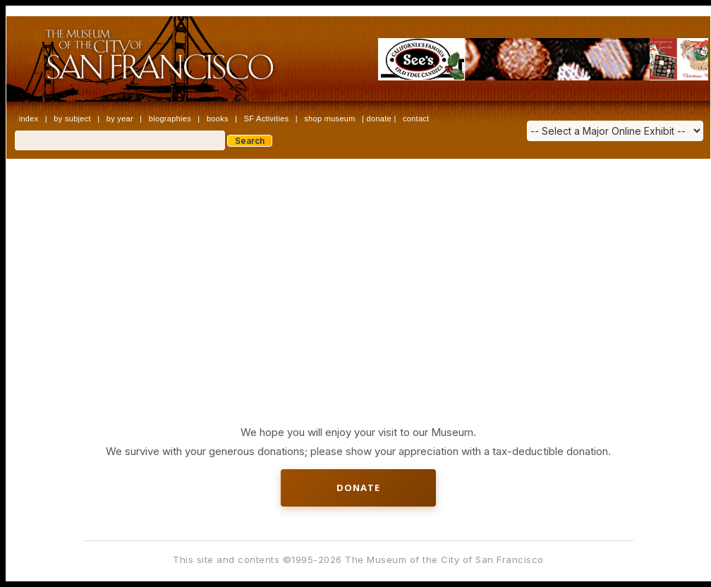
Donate (358, 487)
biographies (170, 118)
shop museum (329, 118)
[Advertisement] (358, 264)
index (29, 118)
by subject (72, 118)
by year (120, 118)
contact (416, 118)
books (218, 118)
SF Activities (266, 118)
